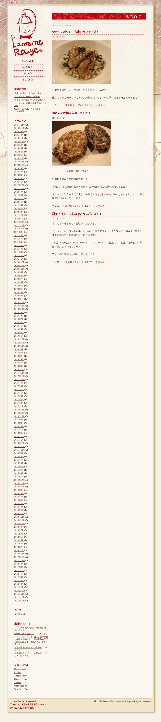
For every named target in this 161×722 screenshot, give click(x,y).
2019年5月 (19, 326)
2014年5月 (19, 500)
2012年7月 (19, 570)
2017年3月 (19, 403)
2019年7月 (19, 319)
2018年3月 (19, 366)
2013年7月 (19, 530)
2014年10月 (19, 487)
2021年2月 (19, 255)
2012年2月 (19, 587)
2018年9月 (19, 349)
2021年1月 (19, 259)
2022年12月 (19, 185)
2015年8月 (19, 457)
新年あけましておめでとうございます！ (77, 213)
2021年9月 (19, 232)
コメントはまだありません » (89, 105)
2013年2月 (19, 547)
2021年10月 (19, 229)
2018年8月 (19, 353)
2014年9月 (19, 490)
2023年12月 (19, 162)
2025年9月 (19, 131)
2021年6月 (19, 242)
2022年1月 (19, 219)
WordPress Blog (21, 686)
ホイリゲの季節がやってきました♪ (29, 100)
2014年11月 (19, 483)
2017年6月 (19, 393)
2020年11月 (19, 266)
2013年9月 (19, 527)
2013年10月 (19, 524)
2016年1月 (19, 440)
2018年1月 (19, 369)
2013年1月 (19, 550)
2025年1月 (19, 138)
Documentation (21, 669)
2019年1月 (19, 336)
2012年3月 (19, 584)
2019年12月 (19, 302)
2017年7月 (19, 389)
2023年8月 (19, 172)
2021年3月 (19, 252)
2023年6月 (19, 175)
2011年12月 (19, 594)
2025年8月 (19, 135)
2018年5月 (19, 363)
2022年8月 (19, 195)
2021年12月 (19, 222)
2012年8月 (19, 567)
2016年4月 (19, 433)
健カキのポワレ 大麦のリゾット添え (75, 31)
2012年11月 (19, 557)
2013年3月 (19, 544)
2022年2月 (19, 215)
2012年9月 (19, 564)
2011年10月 (19, 601)
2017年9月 (19, 383)
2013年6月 (19, 534)
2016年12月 (19, 410)
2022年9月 (19, 192)
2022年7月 (19, 199)
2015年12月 (19, 443)
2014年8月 (19, 493)
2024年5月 (19, 155)
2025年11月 (19, 128)
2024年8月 (19, 148)
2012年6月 (19, 574)
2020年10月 (19, 269)
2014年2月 (19, 510)
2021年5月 (19, 245)
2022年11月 (19, 188)
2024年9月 (19, 145)
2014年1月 (19, 513)
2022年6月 (19, 202)
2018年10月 (19, 346)
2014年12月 (19, 480)
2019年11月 (19, 306)
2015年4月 (19, 470)
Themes (17, 682)
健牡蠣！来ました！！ (24, 634)
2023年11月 (19, 165)
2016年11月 (19, 413)
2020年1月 (19, 299)
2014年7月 (19, 497)
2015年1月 (19, 477)
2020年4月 (19, 289)
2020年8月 (19, 276)
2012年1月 (19, 591)
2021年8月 (19, 235)
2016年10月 (19, 416)
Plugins (17, 672)
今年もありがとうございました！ (29, 93)
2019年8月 (19, 316)
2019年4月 (19, 329)
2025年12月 (19, 125)
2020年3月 (19, 292)
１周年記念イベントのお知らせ (28, 647)
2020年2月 (19, 296)
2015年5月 (19, 467)
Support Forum (21, 679)
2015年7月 (19, 460)
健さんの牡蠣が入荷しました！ (71, 113)
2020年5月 (19, 286)
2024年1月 (19, 158)
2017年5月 (19, 396)
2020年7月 (19, 279)
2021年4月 (19, 249)
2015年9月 (19, 453)
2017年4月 (19, 400)
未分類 (68, 105)
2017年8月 (19, 386)
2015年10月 (19, 450)
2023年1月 (19, 182)
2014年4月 (19, 503)
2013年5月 (19, 537)
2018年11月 (19, 343)
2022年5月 (19, 205)
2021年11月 (19, 225)
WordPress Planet (22, 689)
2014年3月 (19, 507)
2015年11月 (19, 446)
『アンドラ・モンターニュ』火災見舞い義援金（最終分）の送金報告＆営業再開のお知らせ (31, 639)
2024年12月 (19, 142)
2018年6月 (19, 359)
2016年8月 (19, 423)
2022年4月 (19, 209)
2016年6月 (19, 426)
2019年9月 (19, 312)
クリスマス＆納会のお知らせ (27, 96)
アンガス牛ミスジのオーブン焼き (29, 628)
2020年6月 (19, 282)
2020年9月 (19, 272)
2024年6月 (19, 152)
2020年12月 (19, 262)
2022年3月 (19, 212)
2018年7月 (19, 356)
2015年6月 (19, 463)
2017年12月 (19, 373)
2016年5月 (19, 430)
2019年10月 (19, 309)
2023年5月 (19, 178)
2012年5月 (19, 577)
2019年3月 (19, 333)
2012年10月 (19, 560)
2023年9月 (19, 168)
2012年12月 (19, 554)
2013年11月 (19, 520)
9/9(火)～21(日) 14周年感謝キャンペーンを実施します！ (30, 110)
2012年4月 (19, 580)
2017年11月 (19, 376)
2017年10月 (19, 379)
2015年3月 (19, 473)
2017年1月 (19, 406)
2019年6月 (19, 322)
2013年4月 (19, 540)
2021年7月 (19, 239)
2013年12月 (19, 517)
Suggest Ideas (20, 676)
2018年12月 (19, 339)
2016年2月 (19, 436)
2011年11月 (19, 597)
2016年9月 (19, 420)
